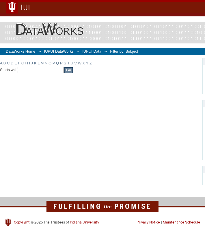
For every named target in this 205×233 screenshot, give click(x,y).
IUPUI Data (91, 51)
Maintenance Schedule (181, 222)
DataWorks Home (20, 51)
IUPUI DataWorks (59, 51)
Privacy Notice (148, 222)
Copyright (22, 222)
